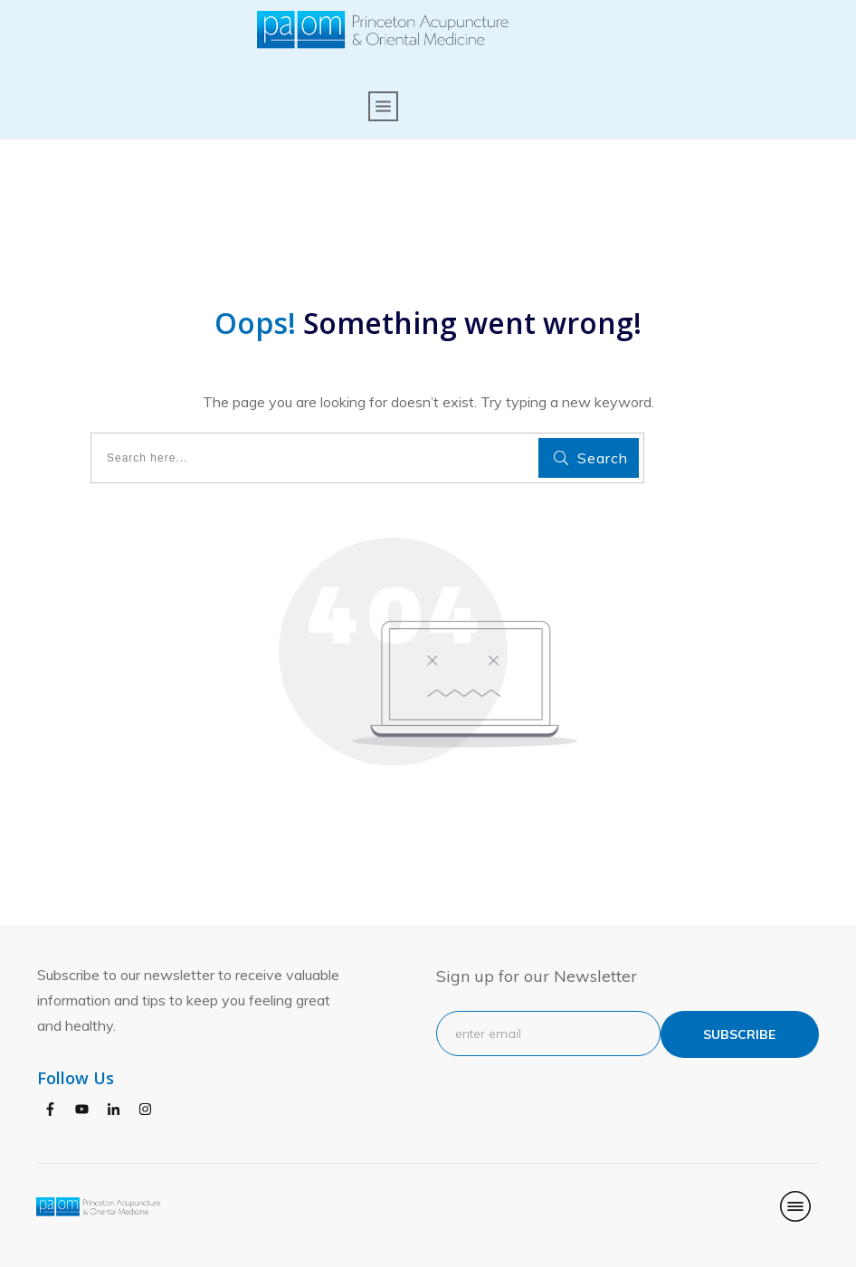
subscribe (739, 1034)
